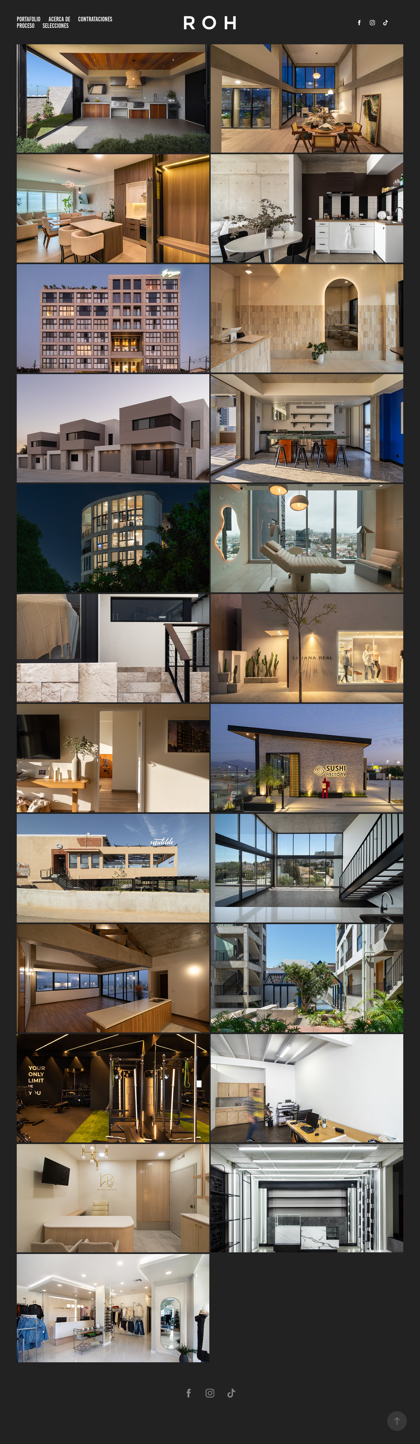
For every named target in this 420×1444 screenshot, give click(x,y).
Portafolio (28, 19)
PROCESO (25, 25)
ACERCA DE (59, 19)
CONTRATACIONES (95, 19)
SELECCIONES (56, 25)
